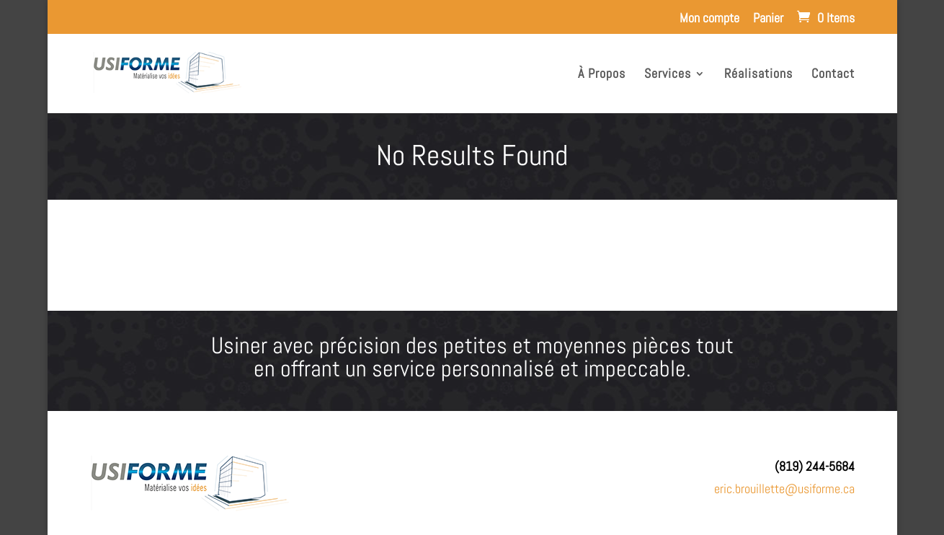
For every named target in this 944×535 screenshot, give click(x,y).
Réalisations (758, 74)
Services (667, 74)
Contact (833, 74)
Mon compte (709, 19)
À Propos (601, 74)
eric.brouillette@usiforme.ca (784, 488)
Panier (768, 19)
